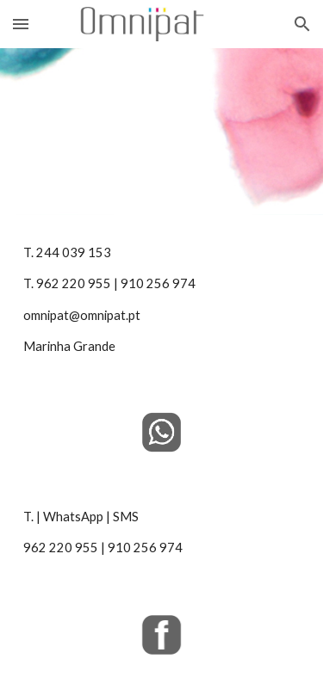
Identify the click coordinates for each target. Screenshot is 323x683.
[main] (161, 300)
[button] (20, 23)
